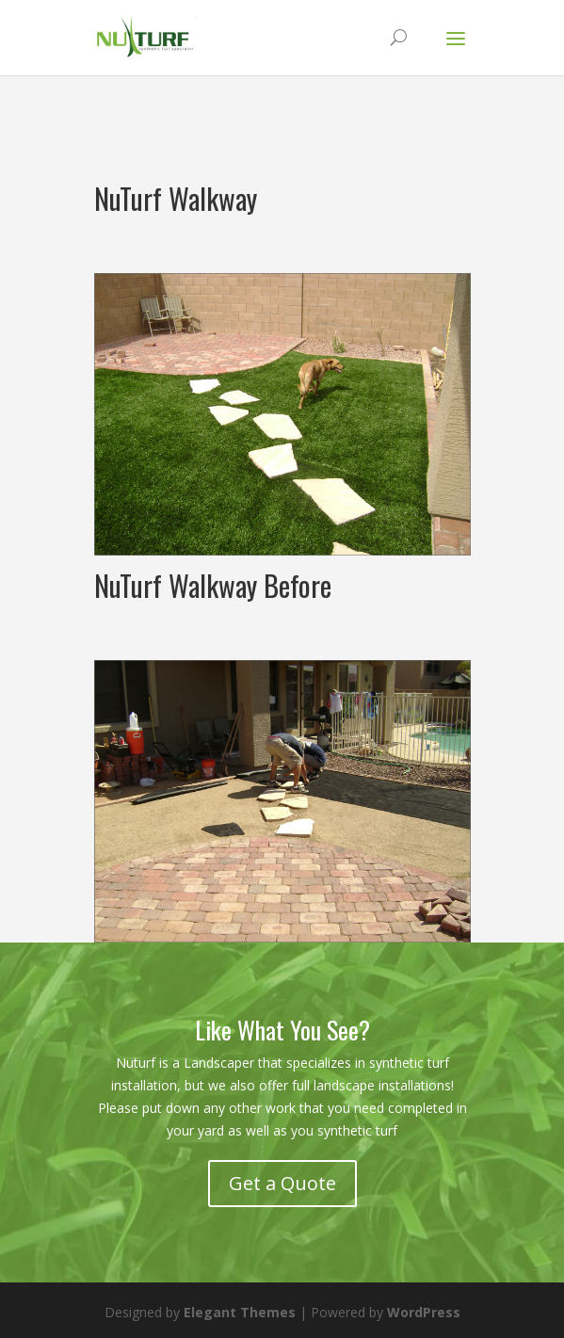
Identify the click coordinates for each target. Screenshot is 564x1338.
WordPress (423, 1312)
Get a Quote (282, 1183)
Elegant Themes (240, 1312)
